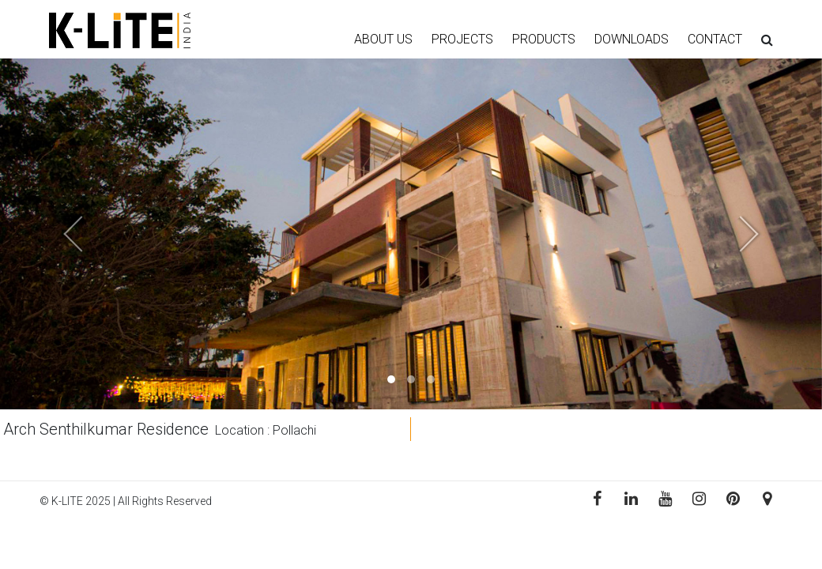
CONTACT (715, 39)
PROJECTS (462, 39)
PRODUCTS (543, 39)
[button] (61, 233)
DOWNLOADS (631, 39)
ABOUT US (383, 39)
